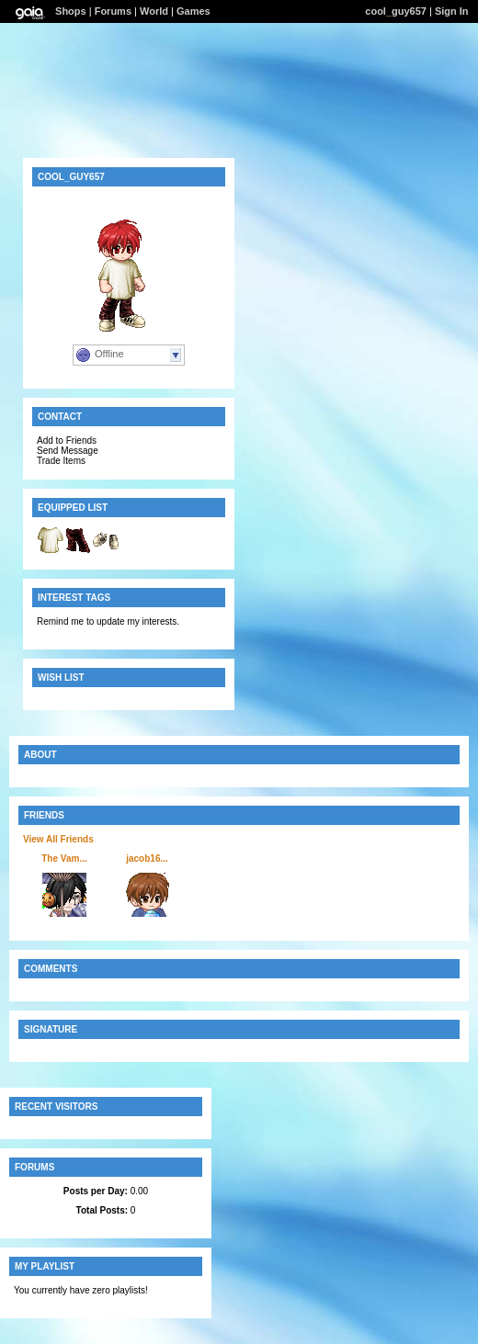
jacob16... (147, 858)
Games (193, 11)
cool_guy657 (396, 11)
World (154, 11)
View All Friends (58, 839)
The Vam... (63, 858)
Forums (113, 11)
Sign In (452, 11)
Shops (70, 11)
